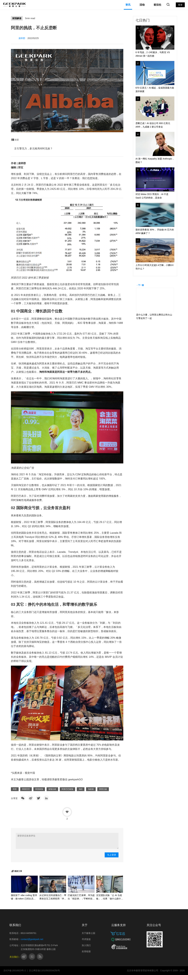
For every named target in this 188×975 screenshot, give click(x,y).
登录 (180, 5)
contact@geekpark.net (32, 939)
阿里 (15, 789)
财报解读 (16, 18)
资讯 (128, 4)
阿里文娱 (103, 789)
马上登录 (111, 855)
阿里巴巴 (26, 789)
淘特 (81, 789)
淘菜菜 (91, 789)
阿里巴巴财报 (67, 789)
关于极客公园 (88, 933)
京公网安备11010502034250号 (44, 970)
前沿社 (157, 4)
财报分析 (52, 789)
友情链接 (86, 951)
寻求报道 (86, 939)
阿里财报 (39, 789)
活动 (142, 4)
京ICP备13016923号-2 (14, 970)
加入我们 (86, 945)
